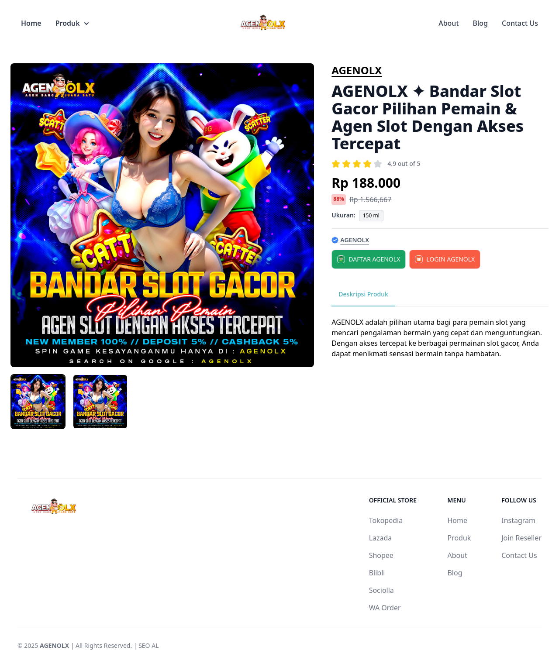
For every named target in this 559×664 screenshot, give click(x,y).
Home (31, 23)
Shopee (381, 555)
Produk (72, 23)
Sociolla (381, 590)
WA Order (385, 607)
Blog (480, 23)
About (448, 23)
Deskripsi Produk (363, 294)
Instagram (518, 520)
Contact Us (520, 23)
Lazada (380, 538)
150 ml (371, 215)
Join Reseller (521, 538)
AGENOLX (356, 70)
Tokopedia (386, 520)
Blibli (377, 573)
